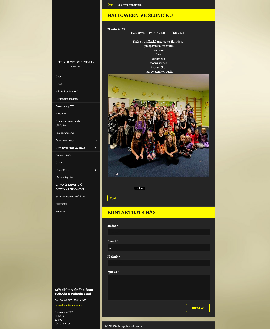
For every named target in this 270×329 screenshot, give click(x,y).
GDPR (59, 162)
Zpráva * (113, 272)
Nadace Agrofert (65, 177)
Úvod (59, 76)
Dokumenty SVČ (65, 106)
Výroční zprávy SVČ (67, 91)
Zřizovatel (61, 204)
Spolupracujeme (65, 132)
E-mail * (112, 241)
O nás (59, 84)
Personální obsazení (67, 98)
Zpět (113, 198)
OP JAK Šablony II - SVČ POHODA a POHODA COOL (70, 187)
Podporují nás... (64, 155)
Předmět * (113, 256)
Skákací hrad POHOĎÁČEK (71, 196)
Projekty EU (62, 169)
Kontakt (60, 211)
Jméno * (112, 225)
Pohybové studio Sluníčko (70, 147)
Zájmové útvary (65, 140)
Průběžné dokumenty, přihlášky (68, 123)
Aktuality (61, 113)
